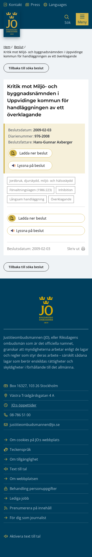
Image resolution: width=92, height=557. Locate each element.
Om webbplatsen (21, 479)
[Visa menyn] (82, 19)
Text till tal (15, 469)
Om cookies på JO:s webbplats (31, 440)
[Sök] (67, 19)
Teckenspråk (17, 450)
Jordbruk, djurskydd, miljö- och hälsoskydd (41, 181)
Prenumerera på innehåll (28, 508)
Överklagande (61, 199)
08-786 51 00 (17, 415)
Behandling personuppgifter (30, 489)
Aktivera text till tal (22, 536)
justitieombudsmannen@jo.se (32, 425)
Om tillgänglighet (21, 459)
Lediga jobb (16, 498)
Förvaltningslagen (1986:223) (31, 190)
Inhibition (65, 190)
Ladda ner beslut (28, 153)
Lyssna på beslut (28, 165)
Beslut (18, 47)
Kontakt (13, 5)
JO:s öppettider (24, 405)
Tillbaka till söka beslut (26, 68)
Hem (7, 47)
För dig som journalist (25, 518)
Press (32, 5)
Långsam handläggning (27, 199)
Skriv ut (76, 248)
